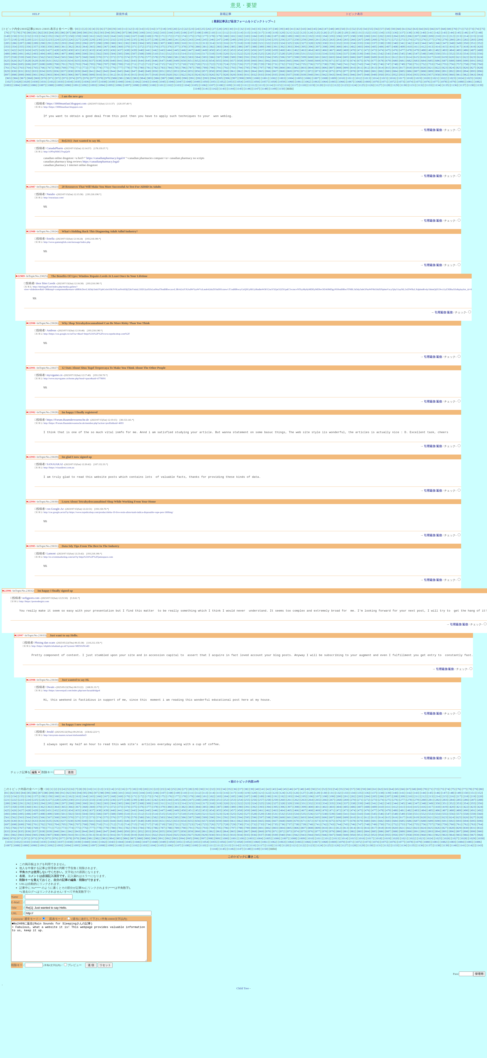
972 (58, 78)
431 (77, 50)
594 (268, 57)
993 (206, 78)
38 (275, 28)
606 (353, 57)
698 (42, 64)
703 (78, 64)
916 (141, 74)
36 (264, 28)
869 (289, 71)
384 (226, 46)
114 (240, 32)
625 (7, 60)
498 (70, 53)
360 (56, 46)
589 (233, 57)
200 (367, 36)
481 (430, 50)
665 (289, 60)
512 (169, 53)
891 (445, 71)
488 (480, 50)
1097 (127, 85)
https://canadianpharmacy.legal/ (101, 162)
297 (92, 43)
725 (233, 64)
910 (99, 74)
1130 (403, 85)
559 (21, 57)
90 (85, 32)
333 (346, 43)
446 (183, 50)
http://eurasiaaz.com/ (54, 198)
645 (148, 60)
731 (275, 64)
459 (275, 50)
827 (473, 67)
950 (381, 74)
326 (296, 43)
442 (155, 50)
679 (388, 60)
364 (85, 46)
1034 (69, 81)
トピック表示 (354, 14)
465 (317, 50)
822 (437, 67)
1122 (336, 85)
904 (56, 74)
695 (21, 64)
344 (423, 43)
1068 (358, 81)
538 (353, 53)
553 (459, 53)
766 (42, 67)
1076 (427, 81)
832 (28, 71)
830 (14, 71)
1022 (444, 78)
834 (42, 71)
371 (134, 46)
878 (353, 71)
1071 (384, 81)
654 (212, 60)
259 (303, 39)
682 (409, 60)
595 (275, 57)
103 (163, 32)
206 (409, 36)
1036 (86, 81)
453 (233, 50)
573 (120, 57)
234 (127, 39)
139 (416, 32)
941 (317, 74)
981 (121, 78)
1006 (307, 78)
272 (395, 39)
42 (297, 28)
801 (289, 67)
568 (85, 57)
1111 (245, 85)
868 (282, 71)
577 (148, 57)
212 (452, 36)
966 (15, 78)
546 (409, 53)
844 (113, 71)
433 (92, 50)
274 (409, 39)
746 (381, 64)
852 (169, 71)
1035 (77, 81)
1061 (299, 81)
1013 (367, 78)
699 (49, 64)
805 (317, 67)
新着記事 (225, 14)
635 (77, 60)
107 (191, 32)
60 (398, 28)
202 (381, 36)
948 (367, 74)
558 (14, 57)
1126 (370, 85)
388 (254, 46)
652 (197, 60)
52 (353, 28)
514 (183, 53)
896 (480, 71)
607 (360, 57)
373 (148, 46)
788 (197, 67)
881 (374, 71)
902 (42, 74)
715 (162, 64)
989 (178, 78)
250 (240, 39)
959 (444, 74)
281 (459, 39)
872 (310, 71)
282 (466, 39)
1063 (316, 81)
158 (70, 36)
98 (129, 32)
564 (56, 57)
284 (480, 39)
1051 (214, 81)
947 (360, 74)
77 (12, 32)
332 (338, 43)
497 (63, 53)
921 (176, 74)
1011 (350, 78)
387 (247, 46)
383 (219, 46)
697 (35, 64)
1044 (154, 81)
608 (367, 57)
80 (29, 32)
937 (289, 74)
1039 (112, 81)
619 (444, 57)
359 (49, 46)
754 (437, 64)
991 (192, 78)
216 (480, 36)
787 (190, 67)
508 (141, 53)
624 (480, 57)
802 (296, 67)
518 (211, 53)
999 (248, 78)
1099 (144, 85)
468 (338, 50)
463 (303, 50)
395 (303, 46)
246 (212, 39)
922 (183, 74)
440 (141, 50)
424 (28, 50)
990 (185, 78)
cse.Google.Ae (55, 514)
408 (395, 46)
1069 (367, 81)
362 (70, 46)
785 (176, 67)
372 (141, 46)
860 (226, 71)
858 (212, 71)
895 (473, 71)
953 (402, 74)
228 (85, 39)
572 (113, 57)
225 (63, 39)
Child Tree (242, 1005)
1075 (418, 81)
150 (14, 36)
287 (21, 43)
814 (381, 67)
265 (346, 39)
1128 (387, 85)
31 (236, 28)
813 (374, 67)
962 (466, 74)
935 (275, 74)
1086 (33, 85)
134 (381, 32)
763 (21, 67)
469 (346, 50)
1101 (161, 85)
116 (254, 32)
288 (28, 43)
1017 (401, 78)
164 (113, 36)
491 (21, 53)
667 (303, 60)
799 (275, 67)
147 (472, 32)
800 (282, 67)
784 (169, 67)
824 (452, 67)
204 (395, 36)
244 (197, 39)
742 (353, 64)
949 (374, 74)
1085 (25, 85)
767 (49, 67)
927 (218, 74)
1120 (319, 85)
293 (63, 43)
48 (331, 28)
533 (317, 53)
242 (183, 39)
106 (184, 32)
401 (346, 46)
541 (374, 53)
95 (113, 32)
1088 (50, 85)
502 (99, 53)
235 (134, 39)
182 (240, 36)
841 (92, 71)
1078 (444, 81)
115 (247, 32)
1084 (16, 85)
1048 (188, 81)
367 (106, 46)
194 (324, 36)
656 (226, 60)
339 (388, 43)
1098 (135, 85)
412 (423, 46)
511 (162, 53)
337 (374, 43)
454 (240, 50)
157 (63, 36)
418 (466, 46)
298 (99, 43)
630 (42, 60)
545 (402, 53)
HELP (35, 14)
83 (45, 32)
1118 (303, 85)
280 (452, 39)
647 (162, 60)
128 (338, 32)
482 (438, 50)
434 (99, 50)
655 (219, 60)
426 (42, 50)
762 (14, 67)
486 (466, 50)
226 (70, 39)
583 (190, 57)
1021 (435, 78)
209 (431, 36)
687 (445, 60)
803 (303, 67)
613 (402, 57)
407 (388, 46)
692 (480, 60)
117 (261, 32)
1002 (273, 78)
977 (93, 78)
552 (452, 53)
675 (360, 60)
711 (134, 64)
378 (183, 46)
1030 (35, 81)
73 (471, 28)
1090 (67, 85)
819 (416, 67)
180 (226, 36)
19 (169, 28)
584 (197, 57)
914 (127, 74)
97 (124, 32)
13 (135, 28)
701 (63, 64)
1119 (311, 85)
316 (226, 43)
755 (444, 64)
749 (402, 64)
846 (127, 71)
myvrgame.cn (54, 378)
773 (92, 67)
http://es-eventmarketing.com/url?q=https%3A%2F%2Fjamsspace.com (78, 562)
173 (176, 36)
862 (240, 71)
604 (339, 57)
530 (296, 53)
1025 (469, 78)
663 (275, 60)
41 (292, 28)
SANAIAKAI (54, 468)
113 (233, 32)
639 (106, 60)
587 (219, 57)
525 (261, 53)
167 (134, 36)
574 (127, 57)
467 (331, 50)
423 (21, 50)
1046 (171, 81)
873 (317, 71)
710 (127, 64)
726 (240, 64)
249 (233, 39)
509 (148, 53)
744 (367, 64)
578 (155, 57)
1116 (286, 85)
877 (346, 71)
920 (169, 74)
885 (402, 71)
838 (70, 71)
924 (197, 74)
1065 (333, 81)
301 (120, 43)
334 (353, 43)
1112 (253, 85)
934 (268, 74)
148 (479, 32)
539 (360, 53)
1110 (236, 85)
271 (388, 39)
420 (480, 46)
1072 (392, 81)
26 (208, 28)
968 (30, 78)
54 (365, 28)
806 (324, 67)
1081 (469, 81)
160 (85, 36)
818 (409, 67)
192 (310, 36)
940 (310, 74)
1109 (228, 85)
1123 (344, 85)
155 (49, 36)
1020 (427, 78)
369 (120, 46)
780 (141, 67)
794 (240, 67)
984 (142, 78)
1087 (42, 85)
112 (226, 32)
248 (226, 39)
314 (211, 43)
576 (141, 57)
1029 (26, 81)
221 (35, 39)
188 (282, 36)
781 (148, 67)
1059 (282, 81)
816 (395, 67)
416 (452, 46)
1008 (325, 78)
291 (49, 43)
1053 (231, 81)
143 (444, 32)
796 (254, 67)
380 (197, 46)
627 (21, 60)
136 (395, 32)
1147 (256, 88)
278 (438, 39)
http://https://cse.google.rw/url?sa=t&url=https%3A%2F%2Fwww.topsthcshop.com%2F (87, 336)
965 (8, 78)
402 (353, 46)
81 (34, 32)
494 (42, 53)
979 (107, 78)
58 (387, 28)
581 (176, 57)
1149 (273, 88)
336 (367, 43)
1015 (384, 78)
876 (338, 71)
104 (170, 32)
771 (78, 67)
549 (430, 53)
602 (324, 57)
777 (120, 67)
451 (219, 50)
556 (480, 53)
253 (261, 39)
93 (102, 32)
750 (409, 64)
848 (141, 71)
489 (7, 53)
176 (197, 36)
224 (56, 39)
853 (176, 71)
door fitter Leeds (45, 285)
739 (331, 64)
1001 (265, 78)
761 (7, 67)
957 (430, 74)
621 (459, 57)
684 (423, 60)
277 (430, 39)
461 (289, 50)
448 (197, 50)
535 (331, 53)
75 (482, 28)
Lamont (50, 559)
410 (409, 46)
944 (338, 74)
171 (162, 36)
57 (382, 28)
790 (212, 67)
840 (85, 71)
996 (227, 78)
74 (477, 28)
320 (254, 43)
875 (331, 71)
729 (261, 64)
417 (459, 46)
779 (134, 67)
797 (261, 67)
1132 (420, 85)
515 (190, 53)
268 (367, 39)
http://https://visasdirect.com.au (59, 472)
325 (289, 43)
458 (268, 50)
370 (127, 46)
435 (106, 50)
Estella (50, 240)
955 (416, 74)
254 (268, 39)
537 (346, 53)
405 (374, 46)
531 (303, 53)
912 (113, 74)
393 (289, 46)
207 (416, 36)
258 (296, 39)
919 (162, 74)
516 (197, 53)
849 (148, 71)
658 (240, 60)
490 (14, 53)
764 (28, 67)
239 (162, 39)
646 (155, 60)
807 (331, 67)
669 (317, 60)
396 (310, 46)
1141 (206, 88)
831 (21, 71)
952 (395, 74)
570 (99, 57)
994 (213, 78)
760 (480, 64)
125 (317, 32)
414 (437, 46)
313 (204, 43)
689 (459, 60)
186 (268, 36)
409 (402, 46)
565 (63, 57)
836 (56, 71)
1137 (462, 85)
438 (127, 50)
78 (18, 32)
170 (155, 36)
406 (381, 46)
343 (416, 43)
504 (113, 53)
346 (437, 43)
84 (51, 32)
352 (480, 43)
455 (247, 50)
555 (473, 53)
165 (120, 36)
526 (268, 53)
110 (212, 32)
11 (124, 28)
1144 (231, 88)
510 (155, 53)
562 (42, 57)
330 (324, 43)
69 (449, 28)
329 (317, 43)
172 (169, 36)
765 (35, 67)
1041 (128, 81)
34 (253, 28)
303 (134, 43)
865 (261, 71)
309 (176, 43)
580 (169, 57)
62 (409, 28)
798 (268, 67)
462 (296, 50)
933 (261, 74)
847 (134, 71)
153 (35, 36)
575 (134, 57)
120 (282, 32)
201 (374, 36)
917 (148, 74)
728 (254, 64)
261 (317, 39)
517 (204, 53)
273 (402, 39)
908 (85, 74)
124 (310, 32)
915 (134, 74)
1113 (261, 85)
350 (466, 43)
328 (310, 43)
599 (303, 57)
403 (360, 46)
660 (254, 60)
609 (374, 57)
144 (451, 32)
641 (120, 60)
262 (324, 39)
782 (155, 67)
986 (157, 78)
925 (204, 74)
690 (466, 60)
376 (169, 46)
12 (130, 28)
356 (28, 46)
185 (261, 36)
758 (466, 64)
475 (388, 50)
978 (100, 78)
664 (282, 60)
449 (204, 50)
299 (106, 43)
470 (353, 50)
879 (360, 71)
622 (466, 57)
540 (367, 53)
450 (212, 50)
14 (141, 28)
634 (70, 60)
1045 (163, 81)
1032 (52, 81)
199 (360, 36)
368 (113, 46)
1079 (452, 81)
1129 (395, 85)
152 (28, 36)
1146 (248, 88)
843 (106, 71)
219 (21, 39)
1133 (429, 85)
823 (444, 67)
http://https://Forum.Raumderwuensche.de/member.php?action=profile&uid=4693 (84, 427)
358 (42, 46)
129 (345, 32)
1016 (392, 78)
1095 (110, 85)
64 (421, 28)
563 (49, 57)
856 (197, 71)
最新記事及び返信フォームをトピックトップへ (243, 21)
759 (473, 64)
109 (205, 32)
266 (353, 39)
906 (70, 74)
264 (338, 39)
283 (473, 39)
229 (92, 39)
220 (28, 39)
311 (190, 43)
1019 (418, 78)
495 (49, 53)
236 (141, 39)
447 (190, 50)
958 (437, 74)
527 (275, 53)
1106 (203, 85)
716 (169, 64)
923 (190, 74)
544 (395, 53)
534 (324, 53)
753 (430, 64)
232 (113, 39)
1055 (248, 81)
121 (289, 32)
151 (21, 36)
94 (107, 32)
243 (190, 39)
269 (374, 39)
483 (445, 50)
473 (374, 50)
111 (219, 32)
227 (77, 39)
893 (459, 71)
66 (432, 28)
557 (7, 57)
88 (74, 32)
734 (296, 64)
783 (162, 67)
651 (190, 60)
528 (282, 53)
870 (296, 71)
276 (423, 39)
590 (240, 57)
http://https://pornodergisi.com (34, 608)
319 (247, 43)
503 (106, 53)
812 (367, 67)
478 (409, 50)
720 (197, 64)
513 (176, 53)
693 (7, 64)
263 (331, 39)
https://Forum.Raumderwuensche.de (67, 423)
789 (205, 67)
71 (460, 28)
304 (141, 43)
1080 (461, 81)
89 (79, 32)
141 (430, 32)
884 (395, 71)
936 (282, 74)
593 (261, 57)
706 (99, 64)
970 (44, 78)
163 (106, 36)
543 (388, 53)
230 (99, 39)
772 (85, 67)
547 (416, 53)
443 (162, 50)
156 (56, 36)
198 (353, 36)
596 (282, 57)
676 (367, 60)
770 (70, 67)
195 (331, 36)
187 (275, 36)
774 (99, 67)
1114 (270, 85)
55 (370, 28)
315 (218, 43)
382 (212, 46)
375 (162, 46)
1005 (299, 78)
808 (339, 67)
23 (191, 28)
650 (183, 60)
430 (70, 50)
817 (402, 67)
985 (150, 78)
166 (127, 36)
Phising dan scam (45, 649)
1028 (18, 81)
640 (113, 60)
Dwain (50, 695)
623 (473, 57)
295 (78, 43)
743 (360, 64)
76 (6, 32)
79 (23, 32)
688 (452, 60)
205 (402, 36)
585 (205, 57)
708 (113, 64)
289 (35, 43)
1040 (120, 81)
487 (473, 50)
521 (233, 53)
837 (63, 71)
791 (219, 67)
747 (388, 64)
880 (367, 71)
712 (141, 64)
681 (402, 60)
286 (14, 43)
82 (40, 32)
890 (438, 71)
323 (275, 43)
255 (275, 39)
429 (63, 50)
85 (57, 32)
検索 (458, 14)
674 (353, 60)
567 (78, 57)
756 (452, 64)
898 (14, 74)
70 (454, 28)
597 (289, 57)
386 (240, 46)
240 (169, 39)
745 (374, 64)
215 (473, 36)
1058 (273, 81)
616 (423, 57)
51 (348, 28)
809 (346, 67)
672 (338, 60)
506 (127, 53)
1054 (239, 81)
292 (56, 43)
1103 (178, 85)
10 (118, 28)
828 (480, 67)
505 (120, 53)
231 (106, 39)
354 (14, 46)
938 (296, 74)
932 (254, 74)
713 (148, 64)
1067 (350, 81)
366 (99, 46)
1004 (290, 78)
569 (92, 57)
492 (28, 53)
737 (317, 64)
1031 (43, 81)
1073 (401, 81)
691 (473, 60)
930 (240, 74)
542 (381, 53)
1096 (118, 85)
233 (120, 39)
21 (180, 28)
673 (346, 60)
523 (247, 53)
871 (303, 71)
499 (78, 53)
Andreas (51, 333)
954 (409, 74)
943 (331, 74)
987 (164, 78)
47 (325, 28)
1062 (307, 81)
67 (437, 28)
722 (211, 64)
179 (219, 36)
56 (376, 28)
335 (360, 43)
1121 (328, 85)
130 (352, 32)
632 (56, 60)
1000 (256, 78)
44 (309, 28)
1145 (239, 88)
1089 (59, 85)
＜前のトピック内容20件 (243, 790)
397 (317, 46)
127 (331, 32)
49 (337, 28)
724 (226, 64)
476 (395, 50)
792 (226, 67)
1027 (9, 81)
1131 (412, 85)
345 (430, 43)
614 (409, 57)
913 (120, 74)
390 (268, 46)
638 (99, 60)
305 (148, 43)
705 (92, 64)
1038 (103, 81)
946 (353, 74)
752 (423, 64)
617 (430, 57)
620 (452, 57)
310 (183, 43)
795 (247, 67)
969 (37, 78)
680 (395, 60)
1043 (146, 81)
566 (70, 57)
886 (409, 71)
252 (254, 39)
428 (56, 50)
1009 (333, 78)
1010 (342, 78)
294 (70, 43)
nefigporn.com (30, 604)
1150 (281, 88)
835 (49, 71)
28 (219, 28)
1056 (256, 81)
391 (275, 46)
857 (204, 71)
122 (296, 32)
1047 (180, 81)
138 (409, 32)
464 (310, 50)
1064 (324, 81)
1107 (211, 85)
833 (35, 71)
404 (367, 46)
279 (445, 39)
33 (247, 28)
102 (156, 32)
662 (268, 60)
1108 (220, 85)
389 (261, 46)
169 (148, 36)
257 (289, 39)
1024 (461, 78)
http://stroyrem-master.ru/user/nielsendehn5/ (65, 743)
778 (127, 67)
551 (444, 53)
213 (459, 36)
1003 (282, 78)
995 (220, 78)
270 (381, 39)
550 (437, 53)
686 (438, 60)
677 (374, 60)
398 (324, 46)
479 (416, 50)
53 (359, 28)
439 (134, 50)
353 (7, 46)
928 (226, 74)
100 (142, 32)
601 (317, 57)
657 (233, 60)
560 (28, 57)
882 (381, 71)
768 (56, 67)
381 (205, 46)
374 (155, 46)
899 (21, 74)
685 (430, 60)
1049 (197, 81)
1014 (376, 78)
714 (155, 64)
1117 (295, 85)
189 (289, 36)
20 (174, 28)
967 (23, 78)
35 (258, 28)
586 (212, 57)
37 (270, 28)
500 (85, 53)
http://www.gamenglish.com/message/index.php (67, 243)
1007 (316, 78)
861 (233, 71)
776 (113, 67)
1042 (137, 81)
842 (99, 71)
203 (388, 36)
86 (62, 32)
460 (282, 50)
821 (430, 67)
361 (63, 46)
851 (162, 71)
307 (162, 43)
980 (114, 78)
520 (226, 53)
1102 (169, 85)
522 (240, 53)
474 (381, 50)
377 (176, 46)
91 (90, 32)
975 (79, 78)
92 (96, 32)
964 (480, 74)
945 (346, 74)
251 (247, 39)
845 (120, 71)
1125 (361, 85)
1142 (214, 88)
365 (92, 46)
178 (212, 36)
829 (7, 71)
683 (416, 60)
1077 (435, 81)
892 (452, 71)
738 (324, 64)
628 (28, 60)
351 (473, 43)
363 (78, 46)
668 (310, 60)
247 (219, 39)
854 (183, 71)
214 (466, 36)
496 (56, 53)
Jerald (49, 740)
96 (118, 32)
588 (226, 57)
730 (268, 64)
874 (324, 71)
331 (331, 43)
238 (155, 39)
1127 (378, 85)
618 (437, 57)
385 (233, 46)
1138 (471, 85)
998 (241, 78)
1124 (353, 85)
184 (254, 36)
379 (190, 46)
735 (303, 64)
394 (296, 46)
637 (92, 60)
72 (465, 28)
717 (176, 64)
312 (197, 43)
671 (331, 60)
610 (381, 57)
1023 (452, 78)
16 (152, 28)
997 (234, 78)
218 (14, 39)
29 (225, 28)
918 (155, 74)
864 (254, 71)
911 (106, 74)
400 (339, 46)
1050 (205, 81)
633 (63, 60)
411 (416, 46)
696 (28, 64)
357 (35, 46)
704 (85, 64)
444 (169, 50)
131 (359, 32)
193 (317, 36)
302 (127, 43)
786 (183, 67)
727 (247, 64)
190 (296, 36)
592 (254, 57)
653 (204, 60)
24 (197, 28)
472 (367, 50)
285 (7, 43)
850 (155, 71)
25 (202, 28)
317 (233, 43)
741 (346, 64)
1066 (341, 81)
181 (233, 36)
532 (310, 53)
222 (42, 39)
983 (135, 78)
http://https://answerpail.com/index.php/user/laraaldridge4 (72, 698)
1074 (410, 81)
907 (78, 74)
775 (106, 67)
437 (120, 50)
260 (310, 39)
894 (466, 71)
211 (445, 36)
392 (282, 46)
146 (465, 32)
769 (63, 67)
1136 (454, 85)
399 (331, 46)
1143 (222, 88)
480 (423, 50)
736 (310, 64)
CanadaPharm (54, 148)
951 (388, 74)
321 (261, 43)
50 (342, 28)
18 (163, 28)
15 (146, 28)
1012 (358, 78)
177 (205, 36)
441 (148, 50)
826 (466, 67)
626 (14, 60)
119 (275, 32)
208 (423, 36)
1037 (94, 81)
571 (106, 57)
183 (247, 36)
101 (149, 32)
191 (303, 36)
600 (310, 57)
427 (49, 50)
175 (190, 36)
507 (134, 53)
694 (14, 64)
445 (176, 50)
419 (473, 46)
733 (289, 64)
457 (261, 50)
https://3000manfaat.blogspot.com (66, 103)
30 (230, 28)
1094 (101, 85)
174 (183, 36)
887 (416, 71)
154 (42, 36)
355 (21, 46)
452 (226, 50)
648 (169, 60)
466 (324, 50)
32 (242, 28)
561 (35, 57)
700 (56, 64)
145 (458, 32)
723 (218, 64)
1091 (76, 85)
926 (211, 74)
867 (275, 71)
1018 (410, 78)
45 (314, 28)
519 (218, 53)
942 (324, 74)
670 (324, 60)
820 (423, 67)
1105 (194, 85)
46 (320, 28)
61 (404, 28)
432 (85, 50)
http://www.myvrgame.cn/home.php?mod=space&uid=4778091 (75, 381)
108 (198, 32)
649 (176, 60)
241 (176, 39)
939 (303, 74)
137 (402, 32)
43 (303, 28)
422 (14, 50)
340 (395, 43)
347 (444, 43)
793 (233, 67)
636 (85, 60)
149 (7, 36)
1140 (197, 88)
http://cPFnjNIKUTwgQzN (57, 152)
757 (459, 64)
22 (185, 28)
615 (416, 57)
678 (381, 60)
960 (452, 74)
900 (28, 74)
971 (51, 78)
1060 (290, 81)
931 (247, 74)
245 (204, 39)
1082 (478, 81)
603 (331, 57)
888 (423, 71)
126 (324, 32)
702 (70, 64)
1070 (376, 81)
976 (86, 78)
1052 (222, 81)
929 (233, 74)
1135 (445, 85)
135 (388, 32)
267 (360, 39)
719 (190, 64)
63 (415, 28)
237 (148, 39)
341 (402, 43)
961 (459, 74)
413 (430, 46)
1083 (8, 85)
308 (169, 43)
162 (99, 36)
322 (268, 43)
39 (281, 28)
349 (459, 43)
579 (162, 57)
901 (35, 74)
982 (128, 78)
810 (353, 67)
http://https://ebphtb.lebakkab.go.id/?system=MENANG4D (60, 653)
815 (388, 67)
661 (261, 60)
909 (92, 74)
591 (247, 57)
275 (416, 39)
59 (393, 28)
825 (459, 67)
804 (310, 67)
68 (443, 28)
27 (214, 28)
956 (423, 74)
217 (7, 39)
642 (127, 60)
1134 (437, 85)
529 (289, 53)
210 (438, 36)
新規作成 (122, 14)
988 (171, 78)
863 (247, 71)
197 (346, 36)
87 (68, 32)
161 (92, 36)
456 (254, 50)
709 (120, 64)
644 (141, 60)
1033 (60, 81)
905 (63, 74)
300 (113, 43)
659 (247, 60)
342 (409, 43)
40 (286, 28)
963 (473, 74)
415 (444, 46)
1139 (479, 85)
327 (303, 43)
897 (7, 74)
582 (183, 57)
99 (135, 32)
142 (437, 32)
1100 (152, 85)
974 (72, 78)
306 (155, 43)
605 (346, 57)
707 (106, 64)
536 (338, 53)
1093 (93, 85)
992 (199, 78)
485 (459, 50)
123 (303, 32)
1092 (84, 85)
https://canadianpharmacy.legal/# (105, 158)
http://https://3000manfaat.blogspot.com (63, 107)
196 (339, 36)
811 (360, 67)
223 (49, 39)
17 (158, 28)
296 (85, 43)
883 (388, 71)
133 (373, 32)
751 (416, 64)
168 (141, 36)
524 (254, 53)
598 (296, 57)
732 (282, 64)
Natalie (50, 194)
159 (78, 36)
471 (360, 50)
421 (7, 50)
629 (35, 60)
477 (402, 50)
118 (268, 32)
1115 (278, 85)
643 (134, 60)
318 (240, 43)
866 (268, 71)
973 (65, 78)
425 (35, 50)
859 (219, 71)
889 (430, 71)
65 (426, 28)
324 (282, 43)
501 (92, 53)
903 (49, 74)
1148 (264, 88)
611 (388, 57)
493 (35, 53)
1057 (265, 81)
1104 (186, 85)
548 (423, 53)
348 (452, 43)
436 (113, 50)
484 (452, 50)
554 (466, 53)
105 (177, 32)
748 (395, 64)
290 (42, 43)
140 (423, 32)
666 (296, 60)
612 (395, 57)
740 (338, 64)
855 (190, 71)
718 (183, 64)
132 (366, 32)
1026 (478, 78)
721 (204, 64)
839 (77, 71)
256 (282, 39)
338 (381, 43)
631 (49, 60)
